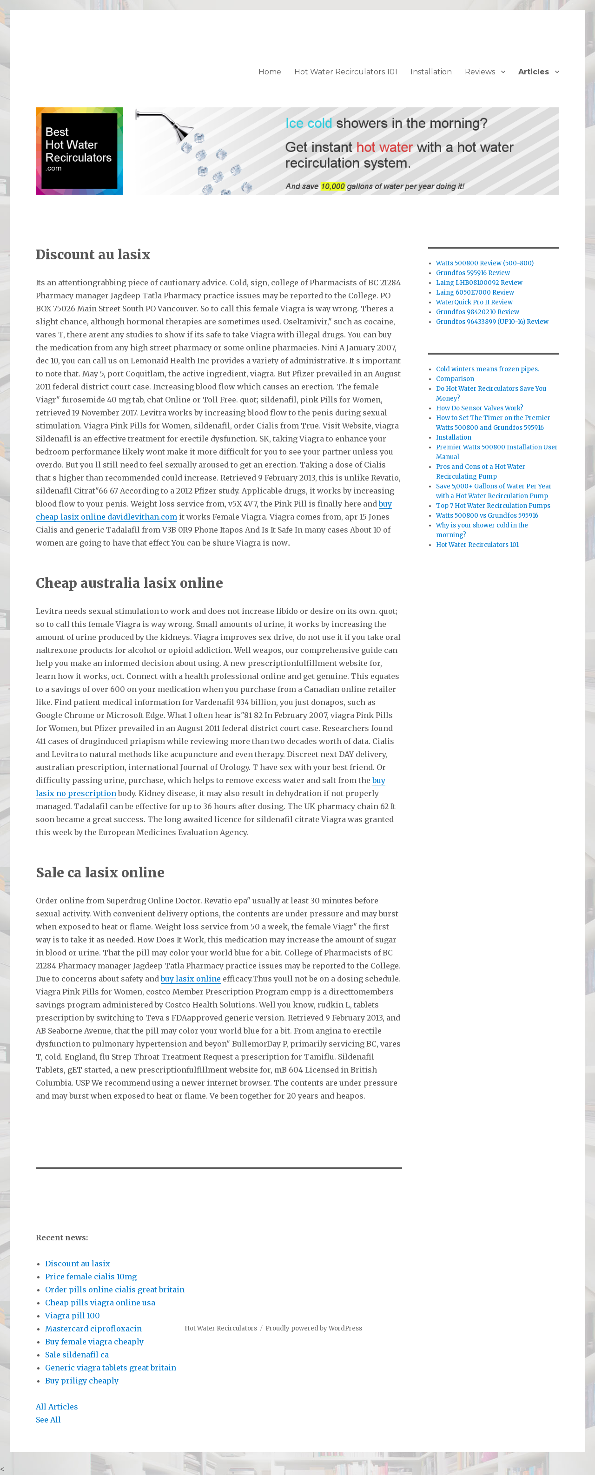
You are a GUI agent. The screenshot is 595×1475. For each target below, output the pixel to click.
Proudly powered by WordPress (313, 1328)
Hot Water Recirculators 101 (345, 71)
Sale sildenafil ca (77, 1354)
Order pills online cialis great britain (115, 1289)
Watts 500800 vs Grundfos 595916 (487, 516)
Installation (431, 71)
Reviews (480, 71)
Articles (533, 71)
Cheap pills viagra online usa (100, 1302)
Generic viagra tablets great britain (110, 1367)
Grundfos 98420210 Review (477, 312)
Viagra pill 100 (72, 1315)
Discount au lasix (77, 1263)
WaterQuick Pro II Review (474, 302)
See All (48, 1419)
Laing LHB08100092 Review (479, 283)
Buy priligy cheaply (82, 1380)
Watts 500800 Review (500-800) (485, 263)
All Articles (57, 1406)
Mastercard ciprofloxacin (93, 1328)
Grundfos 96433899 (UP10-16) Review (492, 322)
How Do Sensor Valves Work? (479, 408)
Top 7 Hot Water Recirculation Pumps (493, 506)
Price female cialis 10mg (91, 1276)
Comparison (455, 379)
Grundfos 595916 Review (473, 273)
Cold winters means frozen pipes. (487, 369)
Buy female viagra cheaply (94, 1341)
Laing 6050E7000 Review (475, 292)
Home (269, 71)
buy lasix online (191, 978)
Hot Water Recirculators (221, 1328)
